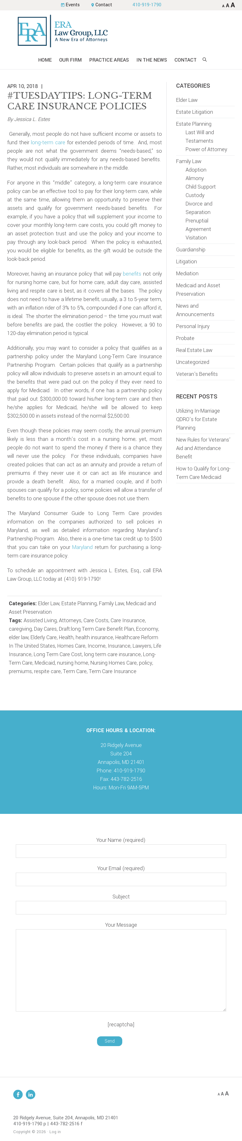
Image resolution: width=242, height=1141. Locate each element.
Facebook (18, 1094)
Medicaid (45, 662)
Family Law (111, 603)
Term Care (75, 671)
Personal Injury (193, 326)
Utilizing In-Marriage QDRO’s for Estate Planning (198, 419)
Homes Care (71, 646)
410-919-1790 (146, 5)
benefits (132, 273)
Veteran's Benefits (197, 374)
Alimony (195, 178)
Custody (195, 195)
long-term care (48, 142)
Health (66, 637)
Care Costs (96, 620)
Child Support (201, 186)
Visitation (196, 237)
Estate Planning (79, 603)
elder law (18, 637)
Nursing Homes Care (113, 662)
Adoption (196, 169)
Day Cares (45, 629)
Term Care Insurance (112, 671)
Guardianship (190, 249)
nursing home (72, 662)
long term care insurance (112, 654)
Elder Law (48, 603)
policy (145, 662)
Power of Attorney (206, 149)
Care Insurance (128, 620)
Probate (185, 338)
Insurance (119, 646)
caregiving (20, 629)
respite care (47, 671)
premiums (20, 671)
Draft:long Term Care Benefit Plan (96, 629)
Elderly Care (44, 637)
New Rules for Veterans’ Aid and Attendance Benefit (203, 448)
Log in (55, 1132)
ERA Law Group (121, 31)
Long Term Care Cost (58, 654)
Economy (147, 629)
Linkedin (30, 1094)
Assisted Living (40, 620)
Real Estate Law (194, 350)
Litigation (186, 261)
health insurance (94, 637)
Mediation (187, 273)
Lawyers (142, 646)
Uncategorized (192, 362)
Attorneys (70, 620)
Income (97, 646)
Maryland (82, 547)
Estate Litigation (194, 112)
